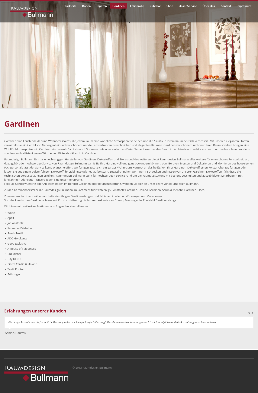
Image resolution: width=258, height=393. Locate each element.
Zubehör (155, 5)
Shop (170, 5)
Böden (85, 5)
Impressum (244, 5)
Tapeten (101, 5)
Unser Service (186, 5)
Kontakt (225, 5)
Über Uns (209, 5)
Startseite (70, 5)
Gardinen (118, 6)
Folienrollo (137, 5)
